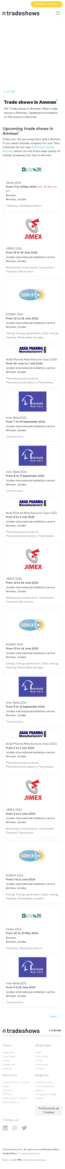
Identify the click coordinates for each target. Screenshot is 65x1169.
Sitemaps (43, 1045)
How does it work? (15, 1098)
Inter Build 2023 (16, 983)
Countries (9, 1056)
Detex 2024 (13, 929)
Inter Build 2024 (16, 703)
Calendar (8, 1052)
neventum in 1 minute (16, 1082)
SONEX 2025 (14, 644)
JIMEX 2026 (14, 248)
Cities (6, 1060)
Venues (7, 1068)
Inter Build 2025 (16, 472)
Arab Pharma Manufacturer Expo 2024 (31, 744)
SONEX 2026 (14, 314)
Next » (54, 1016)
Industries (9, 1064)
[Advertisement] (32, 53)
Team (6, 1086)
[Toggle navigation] (58, 13)
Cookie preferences (29, 1153)
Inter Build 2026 (16, 418)
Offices (7, 1094)
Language (55, 1030)
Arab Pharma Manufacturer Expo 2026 (31, 359)
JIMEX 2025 (14, 579)
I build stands (43, 1082)
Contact (8, 1090)
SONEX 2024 (14, 875)
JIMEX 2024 (14, 810)
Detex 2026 (13, 183)
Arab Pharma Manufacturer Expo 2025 (31, 513)
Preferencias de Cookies (48, 1110)
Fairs (7, 1045)
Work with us (11, 1102)
